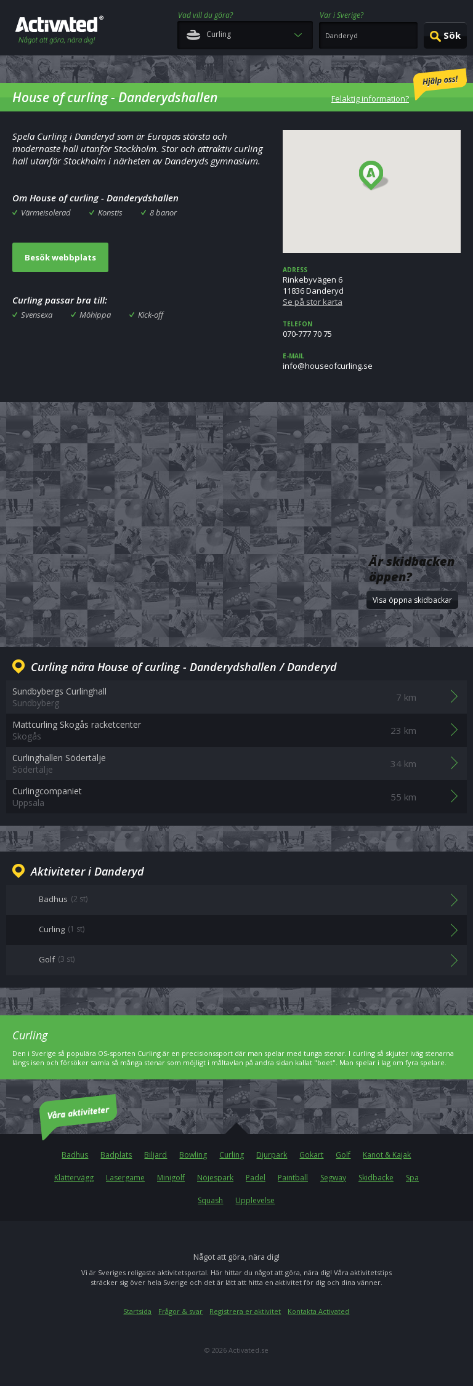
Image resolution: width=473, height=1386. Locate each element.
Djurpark (271, 1155)
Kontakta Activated (318, 1311)
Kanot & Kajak (387, 1155)
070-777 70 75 (372, 329)
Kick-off (150, 314)
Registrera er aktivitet (245, 1311)
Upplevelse (255, 1200)
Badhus (75, 1155)
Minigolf (171, 1177)
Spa (412, 1177)
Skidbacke (376, 1177)
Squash (210, 1200)
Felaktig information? (399, 86)
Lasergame (125, 1177)
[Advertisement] (236, 454)
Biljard (155, 1155)
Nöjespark (215, 1177)
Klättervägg (74, 1177)
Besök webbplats (60, 257)
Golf (343, 1155)
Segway (333, 1177)
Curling (231, 1155)
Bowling (193, 1155)
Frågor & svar (180, 1311)
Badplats (116, 1155)
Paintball (293, 1177)
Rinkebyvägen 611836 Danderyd (372, 286)
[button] (374, 176)
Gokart (311, 1155)
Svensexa (36, 314)
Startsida (137, 1311)
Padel (255, 1177)
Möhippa (95, 314)
